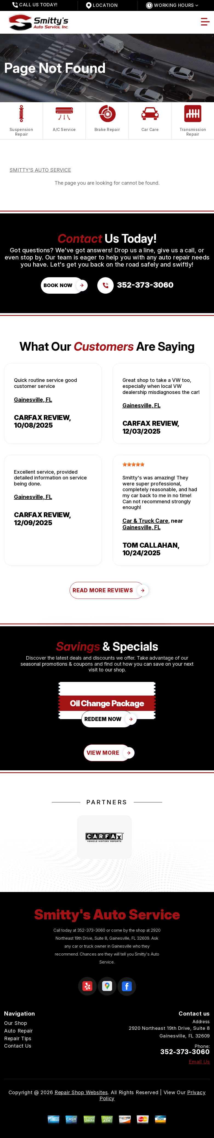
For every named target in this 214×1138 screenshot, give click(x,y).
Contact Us (18, 1046)
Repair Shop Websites (81, 1092)
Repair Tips (18, 1038)
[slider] (133, 464)
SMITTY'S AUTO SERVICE (40, 170)
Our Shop (15, 1023)
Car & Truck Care (145, 520)
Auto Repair (18, 1031)
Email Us (199, 1061)
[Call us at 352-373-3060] (135, 285)
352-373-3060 (91, 930)
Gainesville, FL (33, 399)
